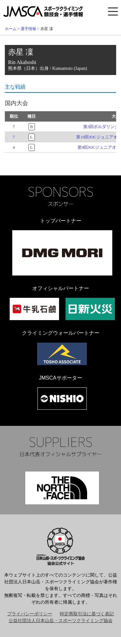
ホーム (10, 29)
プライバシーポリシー (29, 613)
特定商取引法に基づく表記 (87, 613)
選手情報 (28, 29)
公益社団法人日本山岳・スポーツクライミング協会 (61, 620)
